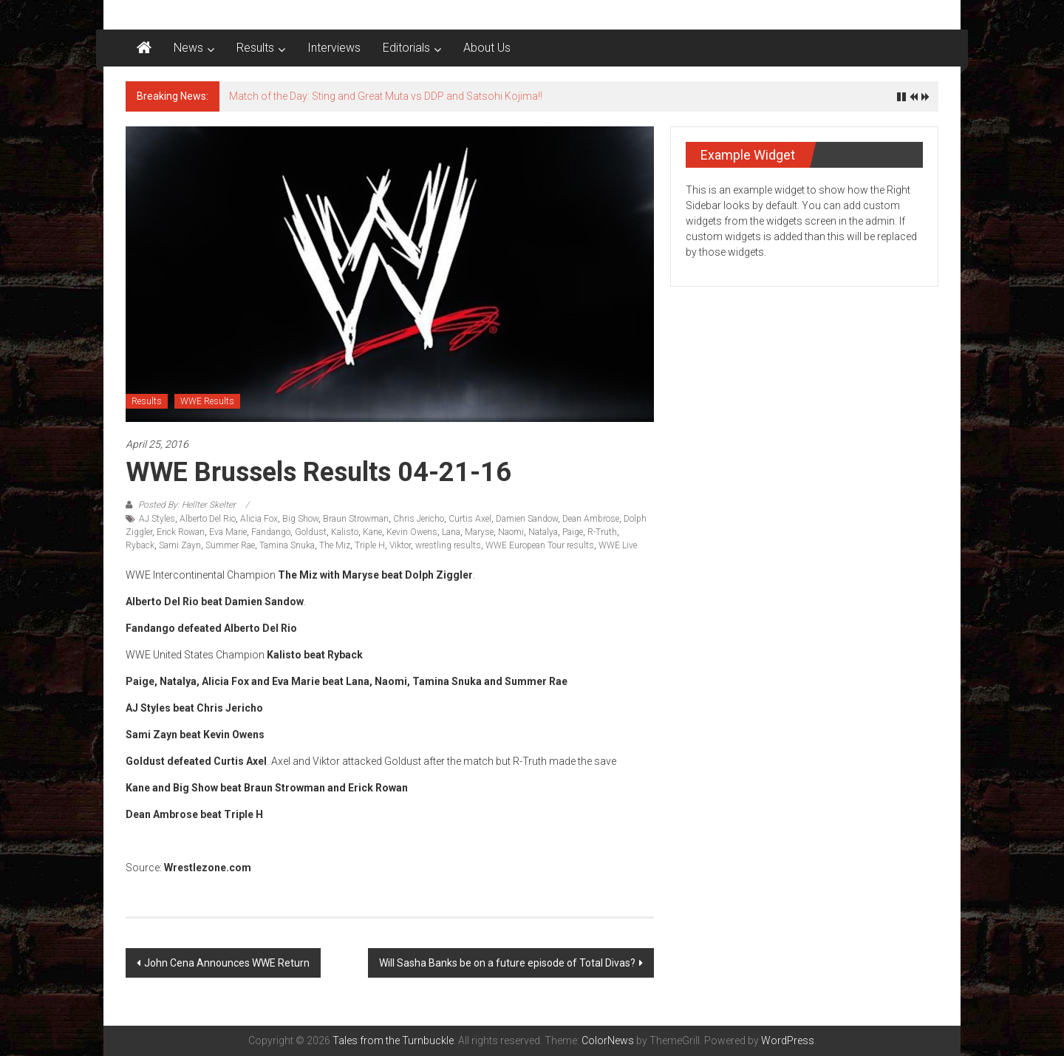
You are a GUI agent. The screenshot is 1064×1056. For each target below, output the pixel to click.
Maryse (479, 532)
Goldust (311, 532)
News (188, 48)
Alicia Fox (259, 519)
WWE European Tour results (539, 545)
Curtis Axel (470, 519)
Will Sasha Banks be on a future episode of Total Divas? (507, 963)
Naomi (511, 532)
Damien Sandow (527, 519)
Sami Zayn (180, 545)
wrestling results (448, 545)
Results (255, 48)
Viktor (400, 545)
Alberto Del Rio (208, 519)
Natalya (543, 532)
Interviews (334, 48)
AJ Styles (157, 519)
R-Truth (602, 532)
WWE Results (207, 401)
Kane (372, 532)
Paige (572, 532)
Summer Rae (230, 545)
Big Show (300, 519)
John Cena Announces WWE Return (227, 963)
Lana (451, 532)
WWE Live (617, 545)
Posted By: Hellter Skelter (187, 505)
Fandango (270, 532)
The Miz (334, 545)
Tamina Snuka (287, 545)
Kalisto (344, 532)
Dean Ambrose (590, 519)
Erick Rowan (181, 532)
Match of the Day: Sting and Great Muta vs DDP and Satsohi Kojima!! (385, 96)
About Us (487, 48)
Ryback (140, 545)
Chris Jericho (418, 519)
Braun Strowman (356, 519)
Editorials (406, 48)
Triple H (370, 545)
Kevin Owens (411, 532)
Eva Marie (228, 532)
